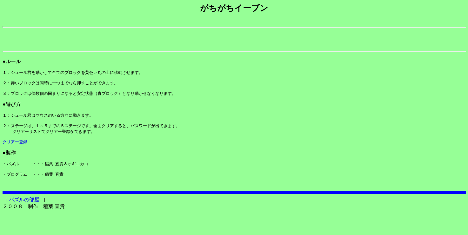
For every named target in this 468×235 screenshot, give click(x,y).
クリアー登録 (15, 158)
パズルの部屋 (24, 222)
